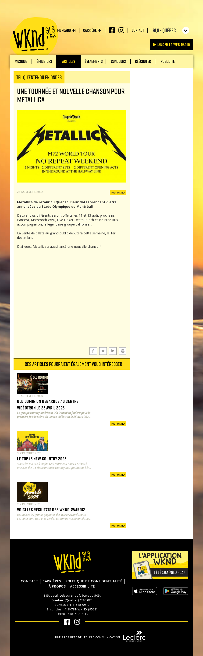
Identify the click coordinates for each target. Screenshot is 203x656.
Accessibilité (82, 586)
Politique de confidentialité (93, 581)
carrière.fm (92, 30)
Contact (138, 30)
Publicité (168, 61)
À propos (57, 586)
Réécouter (143, 61)
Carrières (52, 581)
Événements (94, 61)
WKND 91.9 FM (34, 37)
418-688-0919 (79, 604)
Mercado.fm (66, 30)
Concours (118, 61)
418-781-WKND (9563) (80, 609)
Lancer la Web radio (171, 44)
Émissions (44, 61)
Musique (21, 61)
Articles (68, 61)
